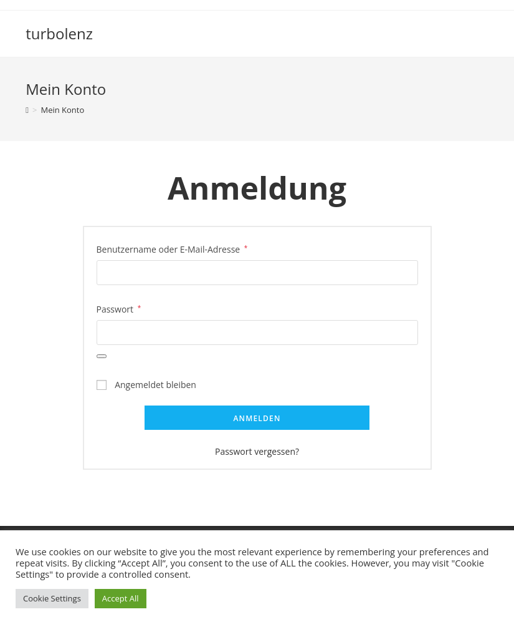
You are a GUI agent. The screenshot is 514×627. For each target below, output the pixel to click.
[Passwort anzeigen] (102, 356)
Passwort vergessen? (257, 451)
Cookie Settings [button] (52, 598)
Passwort (119, 308)
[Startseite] (27, 109)
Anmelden (256, 418)
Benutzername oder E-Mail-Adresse (172, 248)
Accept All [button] (120, 598)
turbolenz (59, 33)
